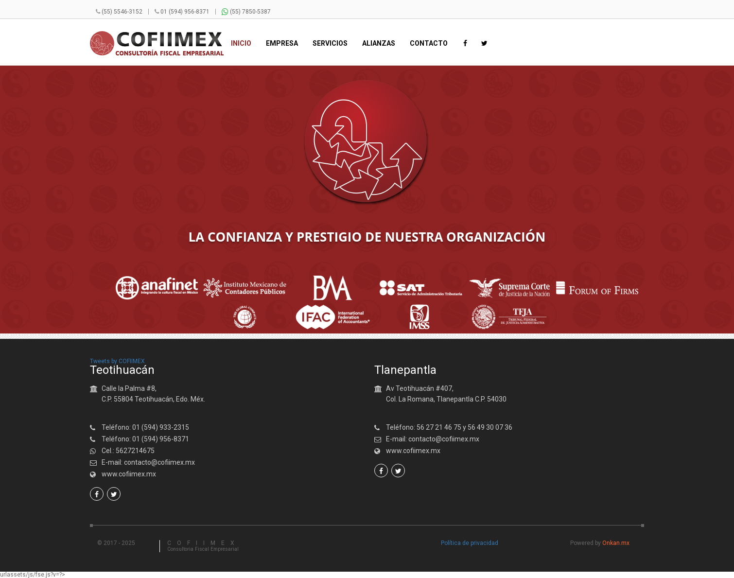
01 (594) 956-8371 (185, 11)
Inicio (241, 43)
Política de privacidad (469, 543)
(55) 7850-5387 (246, 11)
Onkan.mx (615, 543)
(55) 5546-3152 (122, 11)
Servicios (330, 43)
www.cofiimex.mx (129, 474)
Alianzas (378, 43)
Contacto (429, 43)
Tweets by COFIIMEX (117, 361)
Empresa (282, 43)
